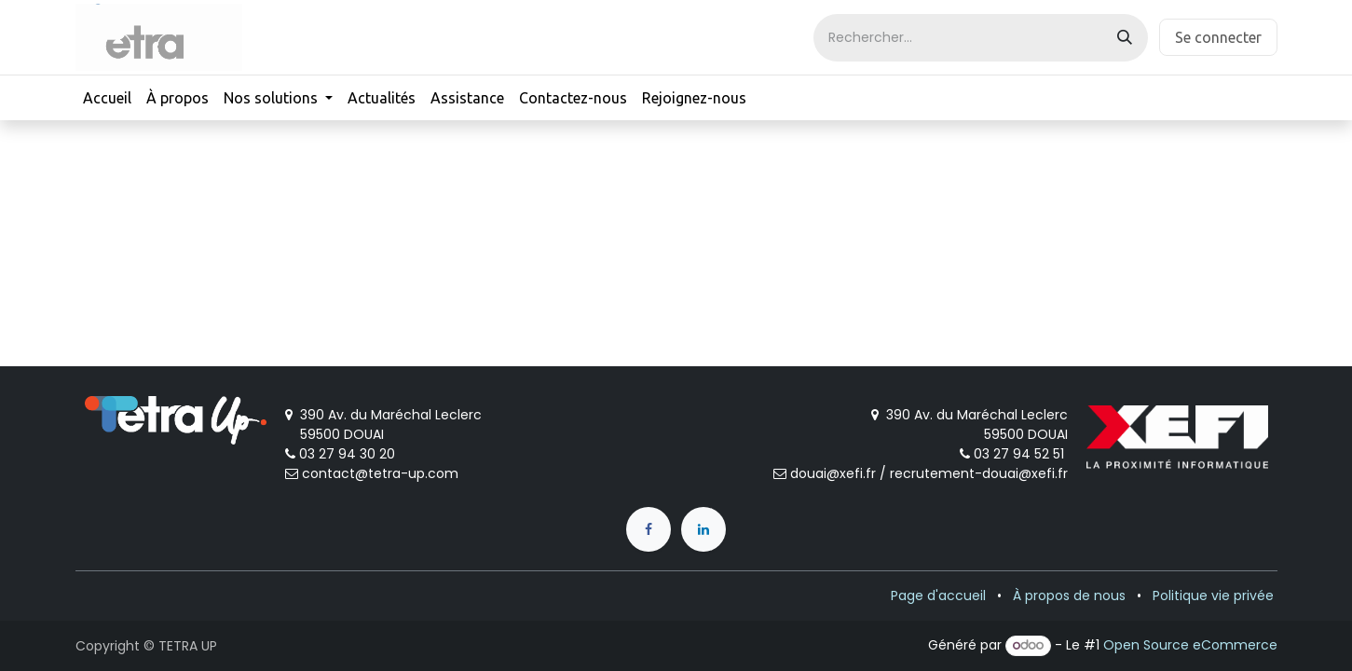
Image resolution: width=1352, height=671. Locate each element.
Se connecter (1218, 37)
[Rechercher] (1124, 38)
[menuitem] (107, 97)
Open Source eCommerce (1190, 645)
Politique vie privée (1213, 595)
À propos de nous (1069, 595)
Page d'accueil (938, 595)
